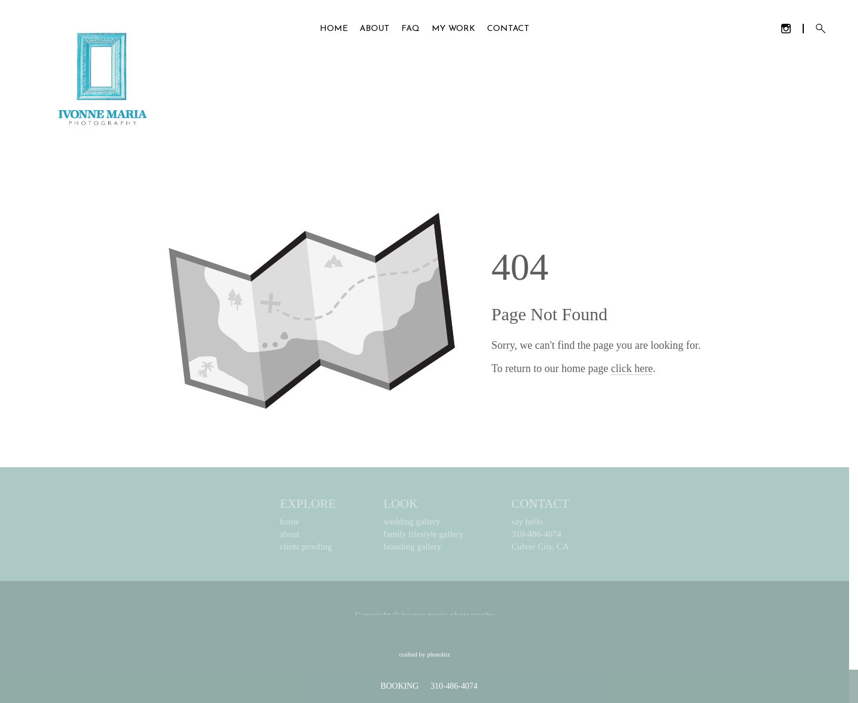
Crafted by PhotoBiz (424, 654)
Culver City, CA (540, 549)
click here (632, 368)
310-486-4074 (536, 536)
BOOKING (399, 686)
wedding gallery (412, 524)
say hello (527, 524)
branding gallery (412, 549)
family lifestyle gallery (423, 536)
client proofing (306, 549)
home (289, 524)
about (289, 536)
